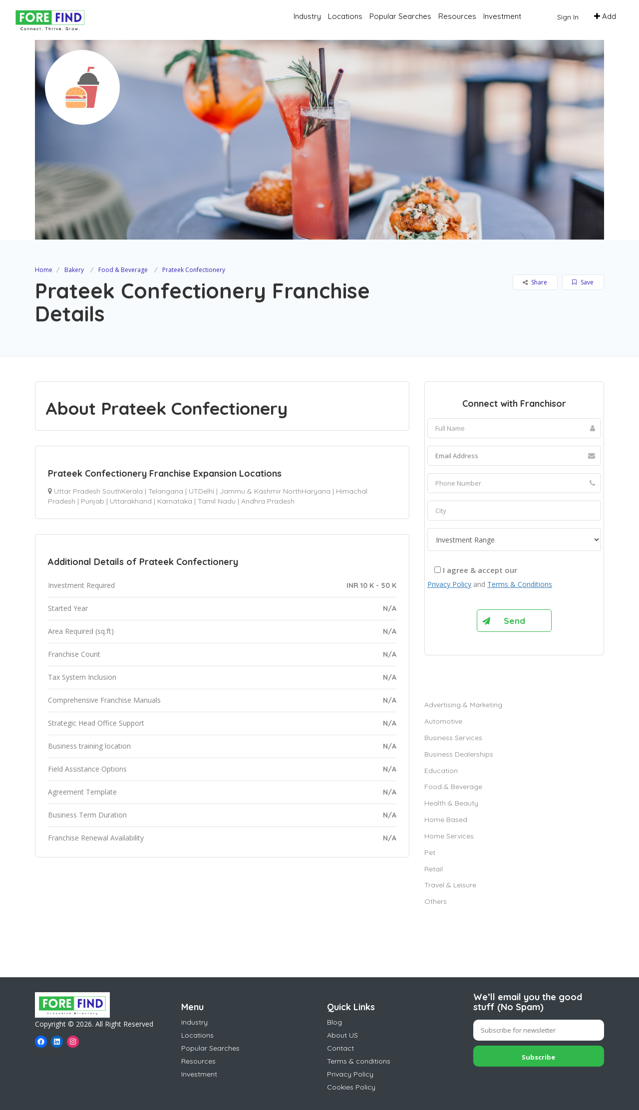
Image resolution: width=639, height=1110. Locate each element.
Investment (502, 16)
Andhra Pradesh (268, 501)
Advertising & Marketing (463, 704)
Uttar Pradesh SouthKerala (98, 491)
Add (605, 16)
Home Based (445, 819)
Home (43, 270)
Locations (345, 16)
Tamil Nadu (217, 501)
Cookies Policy (351, 1087)
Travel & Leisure (450, 884)
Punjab (92, 501)
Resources (457, 16)
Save (583, 282)
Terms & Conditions (519, 584)
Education (441, 770)
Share (535, 282)
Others (435, 901)
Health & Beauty (451, 803)
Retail (433, 868)
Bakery (74, 270)
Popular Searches (400, 16)
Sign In (568, 16)
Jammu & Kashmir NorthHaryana (275, 491)
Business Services (453, 737)
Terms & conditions (358, 1061)
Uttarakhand (131, 501)
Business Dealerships (458, 754)
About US (342, 1035)
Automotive (443, 721)
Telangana (165, 491)
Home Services (449, 836)
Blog (334, 1022)
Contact (340, 1048)
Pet (429, 852)
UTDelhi (201, 491)
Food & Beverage (123, 270)
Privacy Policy (449, 584)
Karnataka (174, 501)
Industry (307, 16)
